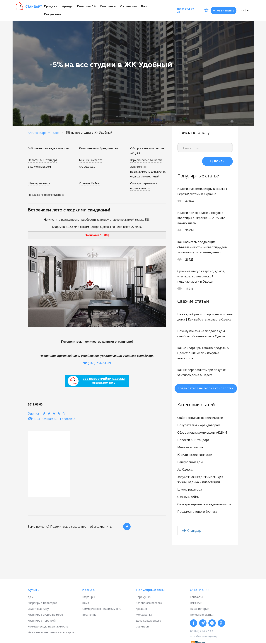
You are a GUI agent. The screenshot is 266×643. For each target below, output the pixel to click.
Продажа (51, 6)
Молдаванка (144, 614)
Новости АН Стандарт (42, 160)
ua (242, 10)
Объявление (223, 10)
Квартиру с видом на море (45, 614)
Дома (85, 603)
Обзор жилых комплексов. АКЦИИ (202, 432)
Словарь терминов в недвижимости (143, 185)
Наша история (199, 608)
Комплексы (108, 6)
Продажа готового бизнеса (46, 194)
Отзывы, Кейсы (89, 183)
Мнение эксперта (90, 160)
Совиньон (142, 626)
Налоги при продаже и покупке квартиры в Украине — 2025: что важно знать (201, 218)
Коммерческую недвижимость (48, 626)
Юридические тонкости (146, 160)
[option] (49, 464)
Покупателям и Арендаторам (98, 148)
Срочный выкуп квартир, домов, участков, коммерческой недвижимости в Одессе (201, 276)
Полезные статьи (202, 614)
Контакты (196, 597)
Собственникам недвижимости (48, 148)
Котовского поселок (149, 603)
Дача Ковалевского (148, 620)
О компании (128, 6)
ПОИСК (219, 161)
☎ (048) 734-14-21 (97, 363)
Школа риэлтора (39, 183)
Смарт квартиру (38, 608)
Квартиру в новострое (42, 603)
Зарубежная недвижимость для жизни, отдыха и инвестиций (148, 171)
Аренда (67, 6)
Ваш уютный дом (39, 166)
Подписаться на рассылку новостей (206, 388)
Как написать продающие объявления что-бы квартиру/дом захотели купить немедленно (202, 247)
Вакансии (196, 603)
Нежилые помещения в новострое (51, 632)
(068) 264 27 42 (184, 10)
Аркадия (141, 608)
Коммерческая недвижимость (102, 608)
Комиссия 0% (86, 6)
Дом (30, 597)
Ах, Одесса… (87, 166)
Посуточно (89, 614)
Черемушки (143, 597)
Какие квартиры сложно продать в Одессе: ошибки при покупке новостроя (203, 353)
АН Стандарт (192, 530)
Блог (144, 6)
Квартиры (88, 597)
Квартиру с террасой (42, 620)
